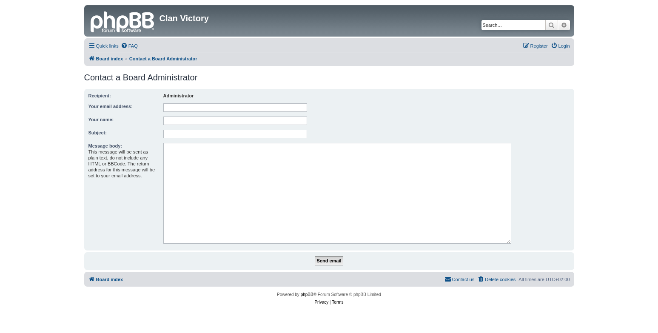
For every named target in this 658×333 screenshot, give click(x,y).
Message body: (105, 145)
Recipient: (99, 95)
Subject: (97, 132)
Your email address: (110, 106)
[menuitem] (129, 46)
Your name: (101, 119)
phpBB (307, 294)
